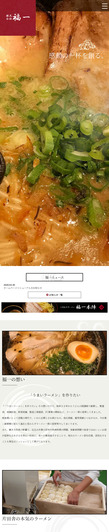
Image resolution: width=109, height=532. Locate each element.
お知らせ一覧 (56, 294)
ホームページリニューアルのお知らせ (23, 288)
